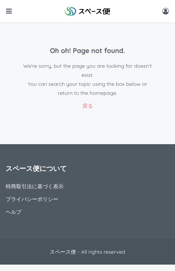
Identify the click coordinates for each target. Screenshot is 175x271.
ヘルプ (13, 212)
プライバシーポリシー (32, 199)
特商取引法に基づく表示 (35, 186)
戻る (87, 105)
